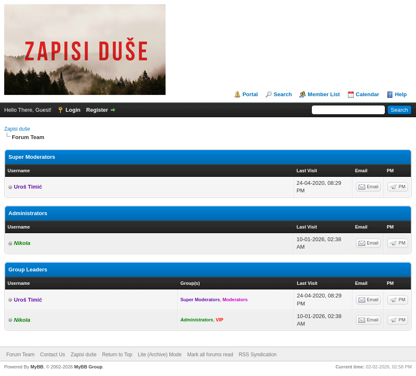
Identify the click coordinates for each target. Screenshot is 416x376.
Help (401, 94)
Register (97, 110)
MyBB (36, 366)
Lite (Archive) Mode (160, 355)
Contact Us (52, 355)
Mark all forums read (210, 355)
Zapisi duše (17, 129)
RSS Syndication (257, 355)
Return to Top (117, 355)
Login (73, 110)
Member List (324, 94)
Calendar (367, 94)
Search (283, 94)
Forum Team (20, 355)
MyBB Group (88, 366)
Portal (250, 94)
